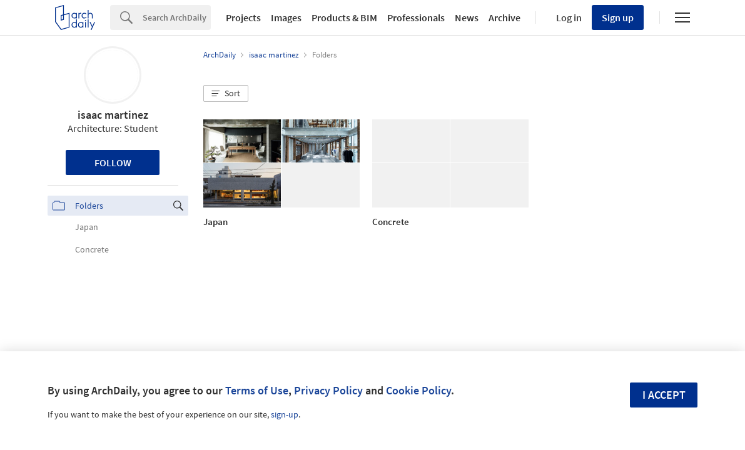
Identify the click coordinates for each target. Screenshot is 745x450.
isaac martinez (113, 115)
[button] (225, 93)
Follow (112, 162)
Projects (243, 17)
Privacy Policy (328, 390)
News (467, 17)
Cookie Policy (418, 390)
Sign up (618, 17)
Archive (504, 17)
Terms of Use (256, 390)
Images (286, 17)
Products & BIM (344, 17)
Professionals (416, 17)
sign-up (284, 414)
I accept (664, 395)
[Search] (177, 17)
